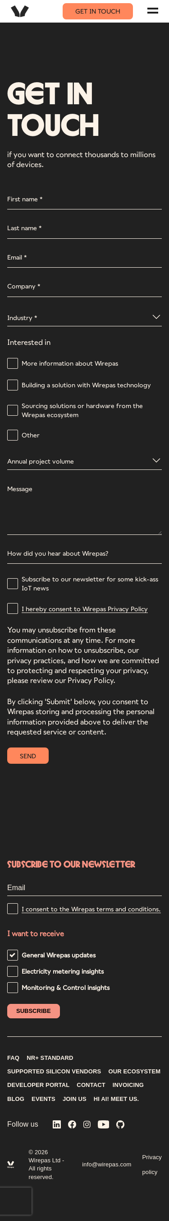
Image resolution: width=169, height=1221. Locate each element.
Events (43, 1099)
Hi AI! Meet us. (116, 1099)
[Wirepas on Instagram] (87, 1125)
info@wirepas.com (106, 1164)
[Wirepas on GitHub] (120, 1125)
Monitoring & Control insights (66, 987)
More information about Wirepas (70, 363)
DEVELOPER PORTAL (38, 1085)
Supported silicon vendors (54, 1071)
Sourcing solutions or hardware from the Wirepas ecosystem (82, 410)
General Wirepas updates (59, 955)
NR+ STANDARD (50, 1058)
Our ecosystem (134, 1071)
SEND (28, 756)
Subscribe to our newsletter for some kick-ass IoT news (90, 583)
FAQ (13, 1058)
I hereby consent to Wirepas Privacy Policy (85, 609)
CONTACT (91, 1085)
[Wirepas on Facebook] (72, 1125)
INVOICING (128, 1085)
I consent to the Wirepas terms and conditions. (91, 909)
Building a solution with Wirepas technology (86, 385)
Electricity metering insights (63, 971)
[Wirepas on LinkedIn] (57, 1125)
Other (31, 435)
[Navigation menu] (152, 11)
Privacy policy (152, 1165)
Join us (75, 1099)
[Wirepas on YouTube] (104, 1125)
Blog (15, 1099)
